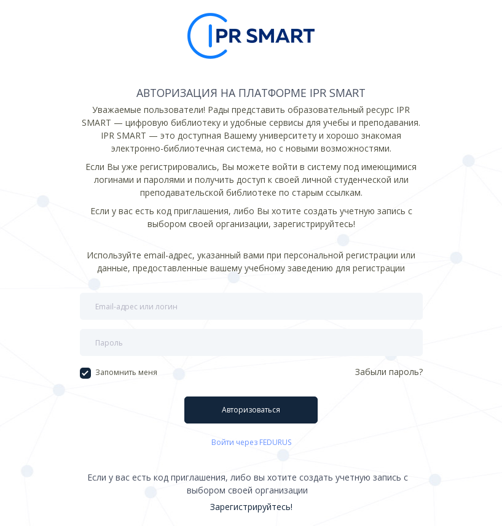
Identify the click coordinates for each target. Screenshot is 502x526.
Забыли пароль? (389, 371)
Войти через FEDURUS (251, 442)
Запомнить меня (118, 372)
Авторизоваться (251, 409)
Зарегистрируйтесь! (251, 506)
